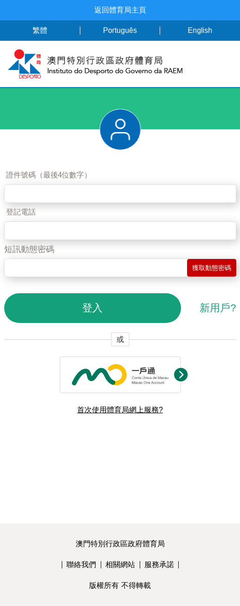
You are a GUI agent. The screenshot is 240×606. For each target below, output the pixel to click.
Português (120, 30)
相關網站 (120, 564)
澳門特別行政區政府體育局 (120, 544)
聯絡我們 (81, 564)
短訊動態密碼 (29, 249)
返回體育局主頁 (120, 10)
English (200, 30)
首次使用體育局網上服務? (120, 410)
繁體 (39, 30)
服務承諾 (159, 564)
